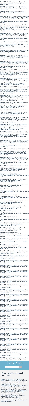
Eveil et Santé (15, 363)
